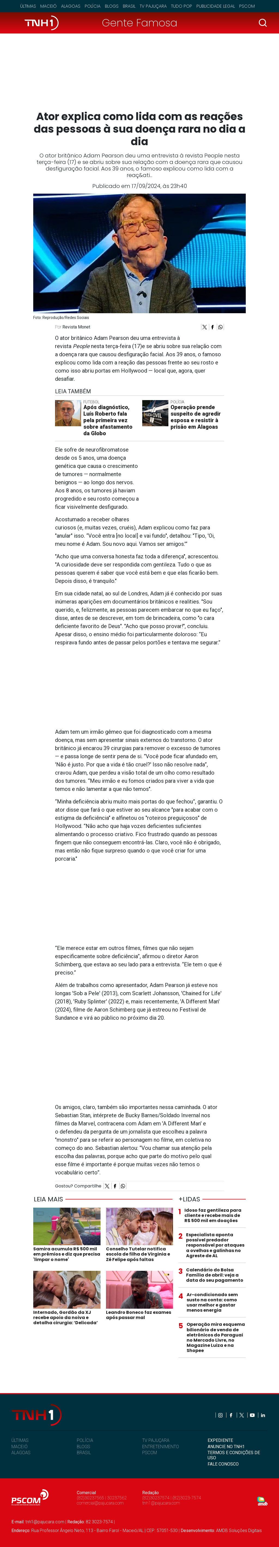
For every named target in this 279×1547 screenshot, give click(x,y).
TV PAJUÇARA (155, 1440)
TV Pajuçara (153, 6)
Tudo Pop (181, 6)
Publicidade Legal (215, 6)
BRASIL (84, 1452)
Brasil (129, 6)
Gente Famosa (139, 23)
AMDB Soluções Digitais (239, 1530)
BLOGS (83, 1446)
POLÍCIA (85, 1440)
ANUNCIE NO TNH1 (226, 1446)
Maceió (48, 6)
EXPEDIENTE (220, 1440)
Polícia (93, 6)
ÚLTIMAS (19, 1440)
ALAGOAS (20, 1452)
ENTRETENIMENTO (160, 1446)
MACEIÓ (19, 1446)
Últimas (28, 6)
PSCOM (149, 1452)
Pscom (247, 6)
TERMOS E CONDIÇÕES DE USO (234, 1455)
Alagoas (70, 6)
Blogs (112, 6)
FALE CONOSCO (223, 1464)
